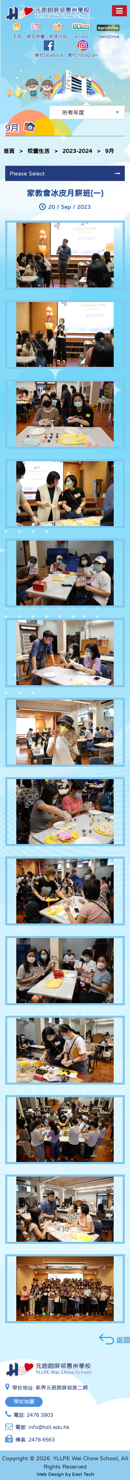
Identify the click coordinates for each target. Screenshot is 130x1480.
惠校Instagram (83, 49)
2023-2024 (77, 151)
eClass (81, 30)
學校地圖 (24, 1401)
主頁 (17, 30)
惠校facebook (49, 49)
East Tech (83, 1474)
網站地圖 (36, 30)
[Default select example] (87, 112)
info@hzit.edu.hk (48, 1427)
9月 (109, 151)
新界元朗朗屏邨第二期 (62, 1387)
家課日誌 (58, 30)
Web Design (50, 1474)
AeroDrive (108, 31)
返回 (114, 1339)
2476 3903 (40, 1415)
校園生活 (38, 151)
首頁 (9, 151)
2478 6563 (41, 1439)
